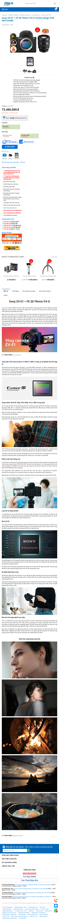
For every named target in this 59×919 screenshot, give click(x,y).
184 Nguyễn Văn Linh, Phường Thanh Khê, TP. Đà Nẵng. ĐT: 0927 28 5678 (32, 892)
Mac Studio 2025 (44, 914)
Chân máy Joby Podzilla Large (48, 276)
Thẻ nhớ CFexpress (7, 907)
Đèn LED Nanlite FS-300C (29, 276)
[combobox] (40, 4)
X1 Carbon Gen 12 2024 (20, 911)
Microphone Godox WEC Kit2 (11, 276)
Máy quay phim (43, 916)
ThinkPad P (31, 911)
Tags (23, 162)
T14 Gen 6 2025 (44, 909)
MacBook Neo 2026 (18, 909)
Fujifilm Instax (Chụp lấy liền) (10, 918)
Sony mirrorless (17, 355)
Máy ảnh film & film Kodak (32, 909)
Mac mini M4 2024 (32, 914)
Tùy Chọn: (5, 122)
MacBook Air (48, 911)
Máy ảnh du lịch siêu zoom (9, 912)
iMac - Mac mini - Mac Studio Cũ (20, 916)
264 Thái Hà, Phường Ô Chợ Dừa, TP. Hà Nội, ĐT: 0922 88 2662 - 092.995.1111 (32, 896)
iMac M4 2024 (22, 914)
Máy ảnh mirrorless (18, 835)
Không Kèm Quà (7, 136)
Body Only (6, 127)
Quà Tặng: (5, 131)
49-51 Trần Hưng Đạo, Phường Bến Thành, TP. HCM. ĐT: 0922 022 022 (34, 884)
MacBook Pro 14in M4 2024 (39, 912)
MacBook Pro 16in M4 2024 (9, 914)
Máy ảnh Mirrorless (7, 911)
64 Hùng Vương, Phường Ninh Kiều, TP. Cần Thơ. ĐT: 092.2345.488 (30, 888)
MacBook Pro (40, 911)
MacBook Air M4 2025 (24, 912)
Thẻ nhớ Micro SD (33, 907)
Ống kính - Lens (33, 916)
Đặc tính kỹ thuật (44, 291)
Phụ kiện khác (22, 918)
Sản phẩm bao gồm (28, 291)
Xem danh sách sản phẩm (11, 162)
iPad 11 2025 (6, 916)
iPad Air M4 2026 (7, 909)
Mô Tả (6, 291)
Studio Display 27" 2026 (20, 907)
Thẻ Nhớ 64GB (25, 136)
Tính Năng (15, 291)
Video (6, 295)
